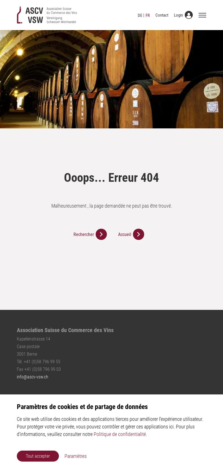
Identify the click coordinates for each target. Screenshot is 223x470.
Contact (161, 15)
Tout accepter (38, 456)
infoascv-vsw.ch (32, 377)
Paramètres (76, 456)
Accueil (124, 234)
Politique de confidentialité (120, 434)
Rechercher (83, 234)
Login (178, 15)
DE (140, 15)
